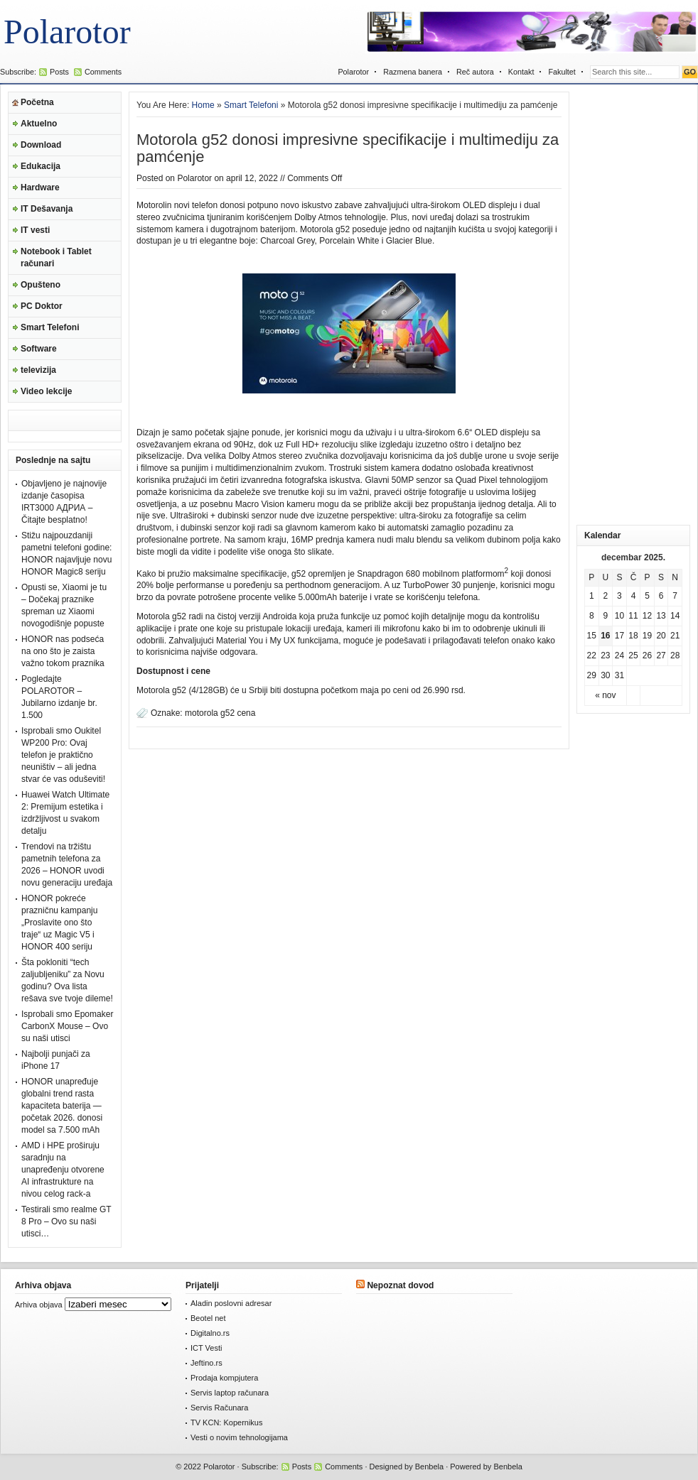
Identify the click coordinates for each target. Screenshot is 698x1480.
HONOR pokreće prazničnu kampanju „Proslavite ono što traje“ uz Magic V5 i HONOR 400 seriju (59, 922)
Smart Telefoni (50, 327)
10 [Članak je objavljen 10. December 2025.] (619, 616)
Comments (103, 71)
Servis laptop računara (229, 1392)
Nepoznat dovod (400, 1285)
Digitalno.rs (210, 1333)
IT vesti (35, 230)
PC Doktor (42, 306)
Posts (59, 71)
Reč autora (475, 71)
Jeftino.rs (206, 1363)
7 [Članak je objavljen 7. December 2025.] (674, 596)
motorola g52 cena (220, 713)
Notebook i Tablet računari (56, 257)
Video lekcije (47, 391)
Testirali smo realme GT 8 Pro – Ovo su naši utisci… (66, 1221)
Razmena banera (412, 71)
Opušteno (40, 285)
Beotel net (208, 1318)
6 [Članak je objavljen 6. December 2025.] (661, 596)
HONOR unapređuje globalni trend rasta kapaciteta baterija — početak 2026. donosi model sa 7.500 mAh (61, 1106)
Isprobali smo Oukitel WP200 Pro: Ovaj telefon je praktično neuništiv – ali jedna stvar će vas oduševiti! (63, 755)
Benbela (429, 1466)
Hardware (40, 187)
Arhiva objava (39, 1304)
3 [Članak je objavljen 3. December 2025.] (619, 596)
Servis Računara (219, 1407)
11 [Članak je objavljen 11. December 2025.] (633, 616)
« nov (605, 695)
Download (41, 145)
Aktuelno (39, 124)
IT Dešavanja (47, 209)
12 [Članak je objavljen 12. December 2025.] (647, 616)
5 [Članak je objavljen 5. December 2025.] (647, 596)
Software (39, 349)
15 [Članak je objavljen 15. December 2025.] (591, 636)
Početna (37, 102)
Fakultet (561, 71)
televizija (38, 370)
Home (203, 105)
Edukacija (40, 166)
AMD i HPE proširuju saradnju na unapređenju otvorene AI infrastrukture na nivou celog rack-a (62, 1170)
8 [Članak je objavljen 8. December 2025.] (591, 616)
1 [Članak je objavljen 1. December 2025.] (591, 596)
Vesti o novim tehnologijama (239, 1437)
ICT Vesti (206, 1348)
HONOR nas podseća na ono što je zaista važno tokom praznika (62, 651)
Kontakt (521, 71)
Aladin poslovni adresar (231, 1303)
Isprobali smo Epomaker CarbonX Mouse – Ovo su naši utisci (67, 1026)
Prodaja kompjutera (224, 1377)
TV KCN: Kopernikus (226, 1422)
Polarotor (67, 31)
